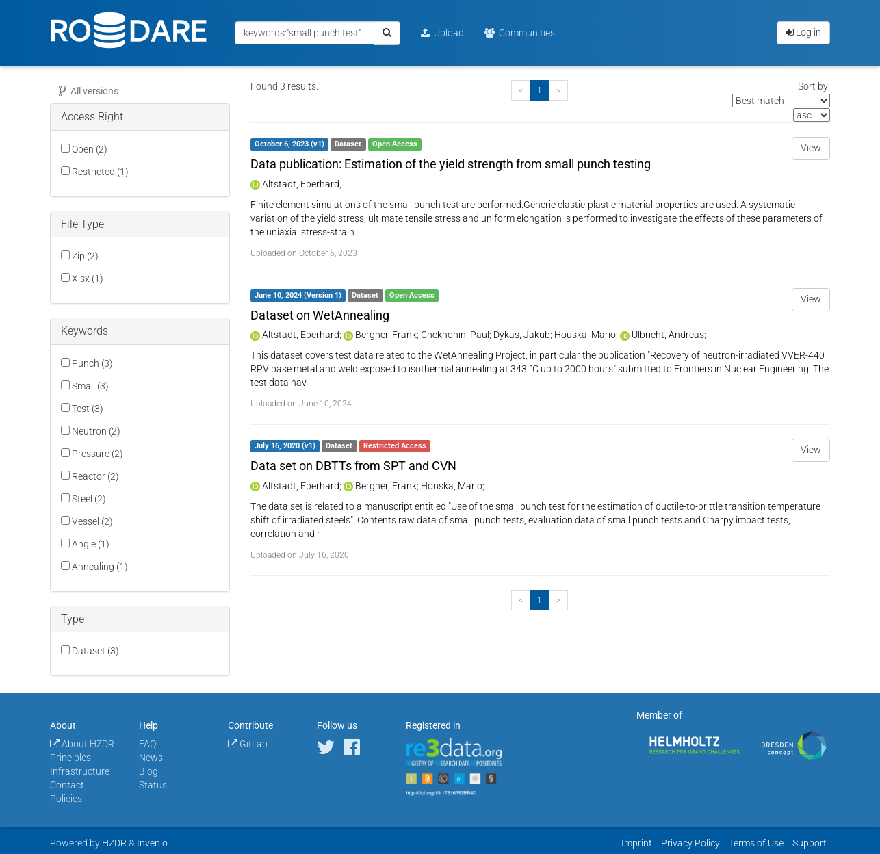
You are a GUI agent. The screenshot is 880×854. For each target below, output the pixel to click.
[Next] (558, 90)
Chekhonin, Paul (455, 334)
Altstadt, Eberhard (300, 184)
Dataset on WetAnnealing (319, 315)
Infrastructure (79, 771)
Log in (803, 32)
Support (809, 843)
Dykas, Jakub (521, 334)
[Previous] (520, 90)
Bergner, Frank (386, 334)
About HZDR (82, 743)
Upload (442, 32)
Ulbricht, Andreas (668, 334)
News (151, 757)
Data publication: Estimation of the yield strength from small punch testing (450, 164)
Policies (66, 798)
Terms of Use (756, 843)
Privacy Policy (690, 843)
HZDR (114, 843)
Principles (70, 757)
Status (153, 784)
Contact (67, 784)
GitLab (248, 743)
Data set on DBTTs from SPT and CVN (353, 465)
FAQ (147, 743)
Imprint (636, 843)
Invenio (152, 843)
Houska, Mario (585, 334)
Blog (148, 771)
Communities (519, 32)
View (811, 147)
